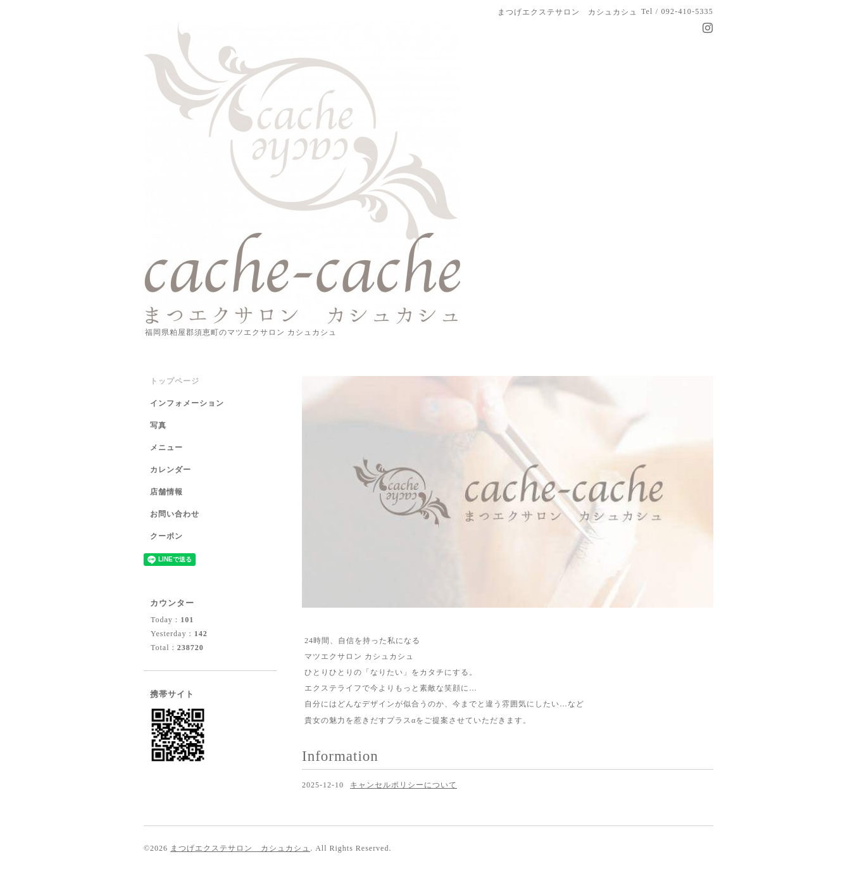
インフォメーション (187, 403)
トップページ (174, 381)
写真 (158, 425)
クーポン (166, 536)
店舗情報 (166, 491)
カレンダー (170, 469)
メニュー (166, 447)
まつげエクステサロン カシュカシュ (240, 848)
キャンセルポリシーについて (403, 784)
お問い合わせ (174, 514)
